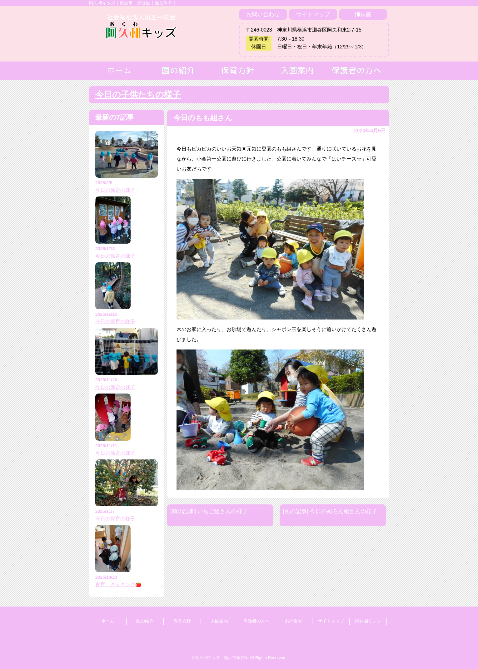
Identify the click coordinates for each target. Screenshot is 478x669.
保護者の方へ (256, 620)
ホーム (107, 620)
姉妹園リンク (368, 620)
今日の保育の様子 (115, 190)
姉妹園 (363, 14)
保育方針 (182, 620)
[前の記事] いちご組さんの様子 (209, 511)
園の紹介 (145, 620)
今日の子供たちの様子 (138, 94)
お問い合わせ (263, 14)
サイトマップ (313, 14)
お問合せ (293, 620)
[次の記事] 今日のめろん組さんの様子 (330, 511)
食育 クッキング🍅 (118, 584)
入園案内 (219, 620)
